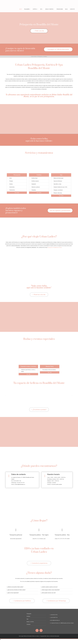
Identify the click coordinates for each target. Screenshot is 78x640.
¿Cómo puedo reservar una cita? (48, 592)
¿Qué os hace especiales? (13, 592)
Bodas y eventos (30, 621)
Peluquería (29, 613)
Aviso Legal (20, 635)
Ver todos (17, 192)
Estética (28, 615)
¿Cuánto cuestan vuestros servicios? (49, 586)
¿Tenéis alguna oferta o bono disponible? (50, 589)
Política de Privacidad (27, 635)
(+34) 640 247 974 (53, 614)
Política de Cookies (35, 635)
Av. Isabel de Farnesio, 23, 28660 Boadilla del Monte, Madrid (61, 622)
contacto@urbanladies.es (55, 619)
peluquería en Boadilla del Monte (55, 247)
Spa (27, 618)
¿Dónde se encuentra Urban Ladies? (15, 586)
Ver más (28, 373)
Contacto (28, 623)
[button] (5, 394)
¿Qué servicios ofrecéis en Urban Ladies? (16, 589)
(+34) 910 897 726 (53, 616)
